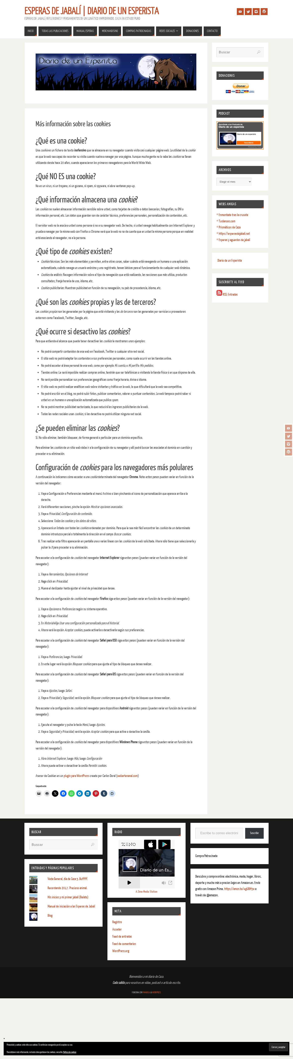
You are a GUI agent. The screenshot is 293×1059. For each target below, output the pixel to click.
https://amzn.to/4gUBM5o (239, 889)
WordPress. (156, 992)
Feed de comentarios (124, 944)
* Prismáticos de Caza (228, 227)
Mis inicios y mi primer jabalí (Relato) (68, 897)
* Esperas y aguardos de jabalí (233, 240)
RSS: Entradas (227, 294)
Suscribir (254, 833)
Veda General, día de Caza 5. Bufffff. (68, 879)
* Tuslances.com (225, 221)
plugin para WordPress (76, 776)
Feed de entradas (122, 936)
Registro (117, 922)
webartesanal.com (127, 776)
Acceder (117, 929)
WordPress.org (120, 951)
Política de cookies (69, 1052)
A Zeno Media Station (146, 892)
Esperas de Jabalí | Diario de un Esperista (91, 11)
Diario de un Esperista (230, 260)
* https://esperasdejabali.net (233, 234)
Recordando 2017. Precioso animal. (67, 888)
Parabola (146, 992)
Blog (50, 915)
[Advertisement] (146, 1028)
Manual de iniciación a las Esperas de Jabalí (71, 906)
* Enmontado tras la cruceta (232, 215)
